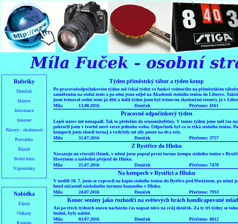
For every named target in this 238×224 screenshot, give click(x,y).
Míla (58, 105)
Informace (24, 110)
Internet (24, 120)
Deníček (24, 91)
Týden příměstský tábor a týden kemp (156, 81)
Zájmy (24, 203)
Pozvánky (24, 139)
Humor (24, 100)
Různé (24, 149)
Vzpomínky (24, 168)
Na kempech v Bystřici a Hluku (156, 173)
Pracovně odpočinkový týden (156, 113)
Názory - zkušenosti (24, 129)
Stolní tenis (24, 158)
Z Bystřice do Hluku (156, 145)
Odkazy (24, 213)
